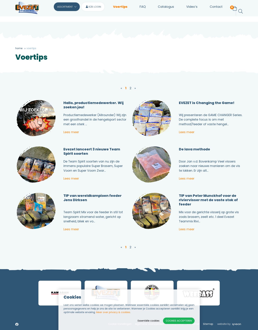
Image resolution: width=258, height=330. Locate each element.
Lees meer (71, 132)
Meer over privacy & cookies (113, 312)
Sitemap (208, 324)
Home (19, 48)
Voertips (120, 11)
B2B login (93, 11)
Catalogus (163, 11)
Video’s (188, 11)
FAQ (141, 11)
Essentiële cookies (148, 320)
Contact (211, 11)
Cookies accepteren (179, 320)
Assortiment (66, 11)
